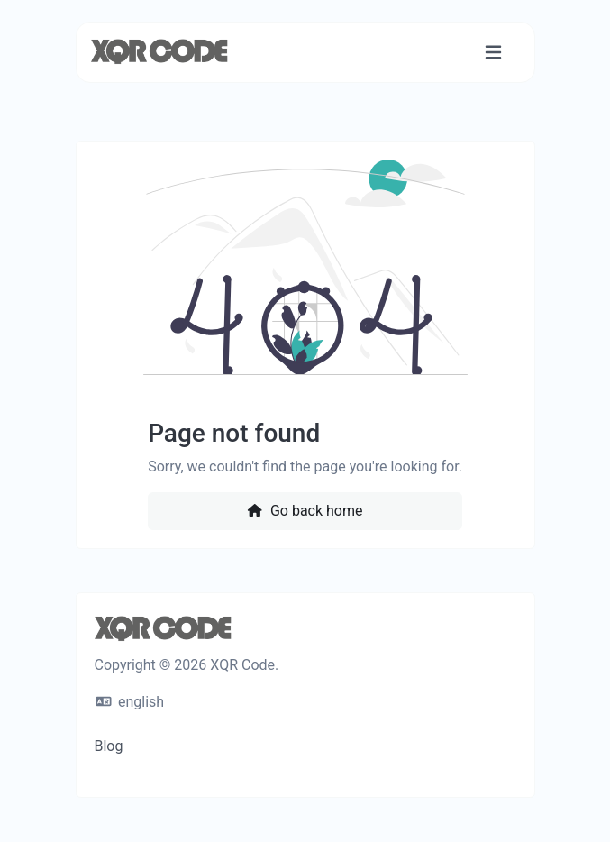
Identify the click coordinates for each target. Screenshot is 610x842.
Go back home (304, 510)
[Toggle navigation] (493, 52)
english (130, 701)
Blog (109, 746)
